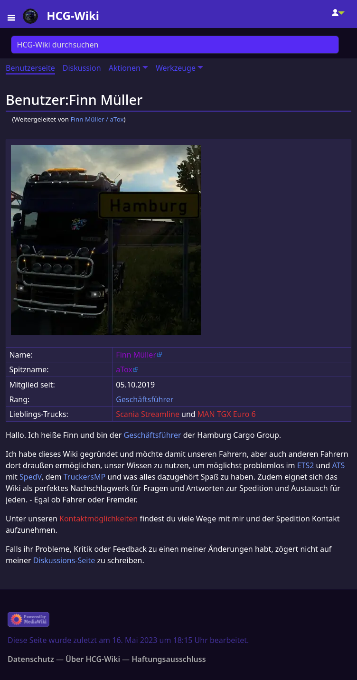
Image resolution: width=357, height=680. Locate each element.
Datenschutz (31, 659)
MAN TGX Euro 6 (226, 414)
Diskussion (82, 68)
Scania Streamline (147, 414)
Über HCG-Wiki (93, 659)
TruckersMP (84, 477)
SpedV (30, 477)
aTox (124, 369)
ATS (338, 465)
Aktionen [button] (125, 68)
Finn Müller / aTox (96, 119)
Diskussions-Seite (64, 560)
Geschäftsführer (144, 399)
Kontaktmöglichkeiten (98, 518)
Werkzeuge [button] (176, 68)
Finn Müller (136, 354)
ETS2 (305, 465)
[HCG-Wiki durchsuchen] (175, 45)
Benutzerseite (30, 68)
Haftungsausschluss (169, 659)
